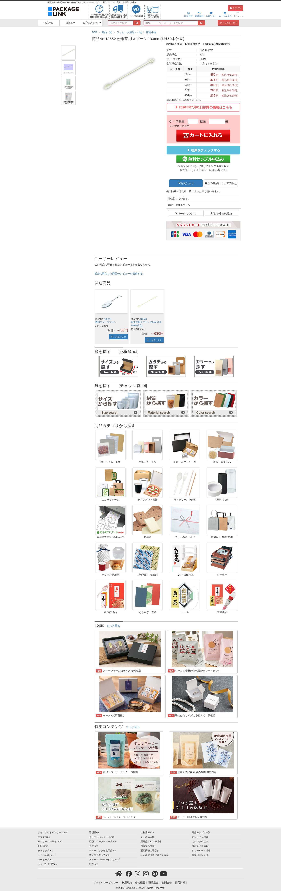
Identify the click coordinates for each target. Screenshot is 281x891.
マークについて (186, 213)
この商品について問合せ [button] (222, 183)
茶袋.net (93, 846)
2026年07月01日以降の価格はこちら (203, 107)
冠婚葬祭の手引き (149, 850)
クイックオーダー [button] (228, 23)
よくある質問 (147, 837)
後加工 (70, 22)
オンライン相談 (200, 837)
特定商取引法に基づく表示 (154, 855)
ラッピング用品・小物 (129, 32)
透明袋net (94, 832)
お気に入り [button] (187, 183)
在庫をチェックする (203, 150)
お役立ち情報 (147, 846)
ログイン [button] (235, 8)
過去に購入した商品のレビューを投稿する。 (120, 273)
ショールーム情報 (201, 850)
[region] (166, 32)
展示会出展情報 (200, 846)
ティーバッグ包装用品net (102, 850)
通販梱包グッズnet (99, 855)
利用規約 (127, 882)
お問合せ (167, 882)
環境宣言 (153, 882)
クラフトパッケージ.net (101, 837)
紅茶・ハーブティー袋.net (102, 841)
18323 (107, 319)
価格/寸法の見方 (222, 213)
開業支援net (44, 837)
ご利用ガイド (147, 832)
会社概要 (140, 882)
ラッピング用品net (47, 864)
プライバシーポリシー (106, 882)
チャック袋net (45, 850)
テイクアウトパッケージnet (52, 832)
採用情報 (180, 882)
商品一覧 (48, 22)
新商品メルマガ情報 (151, 841)
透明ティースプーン (105, 322)
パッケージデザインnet (50, 841)
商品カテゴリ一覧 (201, 832)
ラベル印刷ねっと (47, 855)
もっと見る (113, 625)
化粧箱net (43, 846)
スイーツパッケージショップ (104, 859)
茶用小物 (151, 32)
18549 (143, 319)
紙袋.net (93, 864)
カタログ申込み (200, 841)
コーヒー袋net (45, 859)
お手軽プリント (92, 22)
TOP (94, 32)
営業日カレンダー (201, 855)
